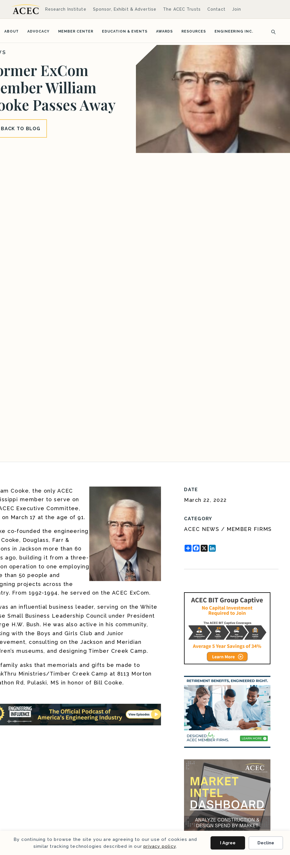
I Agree (228, 842)
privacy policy (159, 846)
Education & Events (124, 31)
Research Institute (65, 9)
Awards (164, 31)
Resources (193, 31)
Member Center (76, 31)
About (11, 31)
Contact (216, 9)
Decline (265, 842)
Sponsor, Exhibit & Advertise (124, 9)
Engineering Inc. (234, 31)
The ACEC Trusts (182, 9)
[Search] (271, 31)
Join (236, 9)
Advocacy (38, 31)
